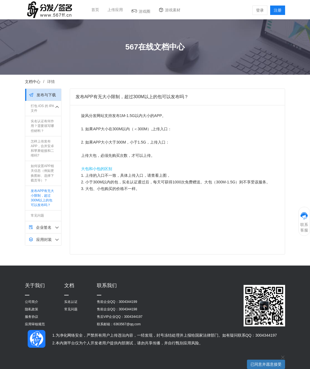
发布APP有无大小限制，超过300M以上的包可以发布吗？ (42, 198)
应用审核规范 (35, 324)
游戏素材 (172, 10)
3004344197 (133, 317)
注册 (277, 10)
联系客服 (304, 222)
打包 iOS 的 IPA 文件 (42, 108)
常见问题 (37, 215)
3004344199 (128, 302)
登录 (260, 10)
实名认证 (71, 302)
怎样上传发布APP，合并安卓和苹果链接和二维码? (42, 148)
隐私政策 (31, 309)
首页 (95, 9)
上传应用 (115, 9)
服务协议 (31, 317)
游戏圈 (144, 11)
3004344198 (128, 309)
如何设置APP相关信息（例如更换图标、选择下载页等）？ (42, 173)
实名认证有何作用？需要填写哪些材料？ (42, 125)
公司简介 (31, 302)
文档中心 (32, 81)
